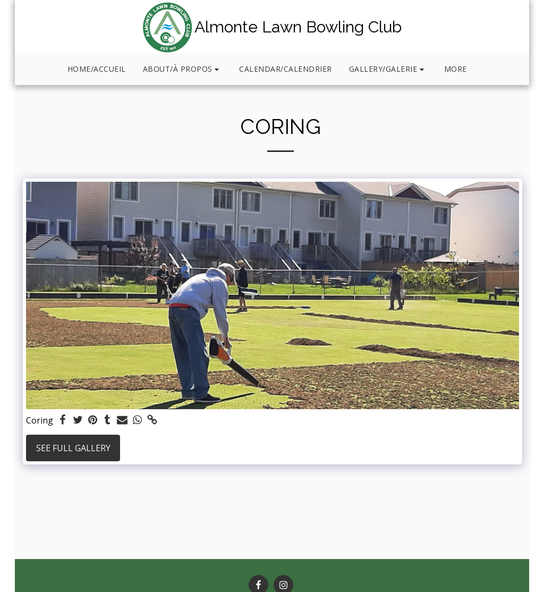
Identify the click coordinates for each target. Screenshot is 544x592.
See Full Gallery (73, 448)
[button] (183, 69)
